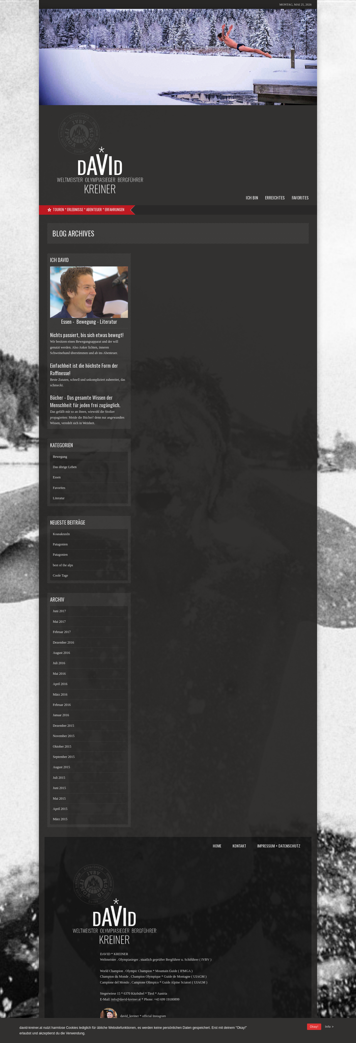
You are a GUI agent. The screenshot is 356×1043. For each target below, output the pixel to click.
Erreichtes (275, 197)
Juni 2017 (59, 611)
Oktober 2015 (62, 746)
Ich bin (252, 197)
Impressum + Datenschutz (278, 846)
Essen (57, 477)
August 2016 (61, 653)
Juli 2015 (59, 778)
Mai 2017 (59, 622)
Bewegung (60, 457)
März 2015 (60, 819)
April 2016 (60, 684)
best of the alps (63, 565)
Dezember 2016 (63, 642)
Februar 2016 (62, 705)
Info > (329, 1026)
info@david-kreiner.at (126, 999)
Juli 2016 (59, 663)
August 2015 (61, 767)
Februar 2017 (62, 632)
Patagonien (60, 544)
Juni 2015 (59, 788)
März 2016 (60, 694)
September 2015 (64, 757)
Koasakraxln (61, 534)
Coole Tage (60, 575)
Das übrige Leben (64, 467)
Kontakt (239, 846)
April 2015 (60, 809)
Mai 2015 (59, 798)
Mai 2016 (59, 674)
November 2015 (64, 736)
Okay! (314, 1026)
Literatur (59, 498)
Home (217, 846)
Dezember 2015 (63, 726)
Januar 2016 (61, 715)
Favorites (300, 197)
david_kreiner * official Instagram (142, 1016)
